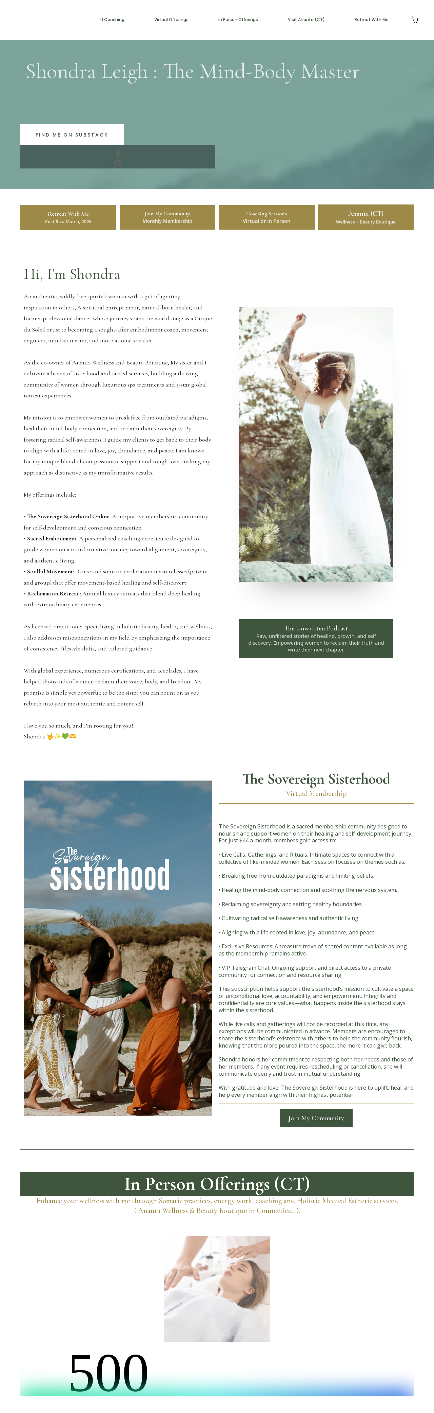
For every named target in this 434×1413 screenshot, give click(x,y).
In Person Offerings (238, 19)
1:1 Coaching (111, 19)
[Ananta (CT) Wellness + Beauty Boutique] (366, 217)
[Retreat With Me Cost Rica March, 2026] (68, 217)
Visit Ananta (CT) (306, 19)
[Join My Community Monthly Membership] (168, 217)
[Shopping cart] (415, 19)
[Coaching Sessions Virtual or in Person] (267, 217)
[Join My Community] (316, 1118)
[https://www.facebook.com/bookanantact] (117, 153)
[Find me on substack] (72, 134)
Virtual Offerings (171, 19)
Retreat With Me (372, 19)
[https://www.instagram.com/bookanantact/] (118, 164)
